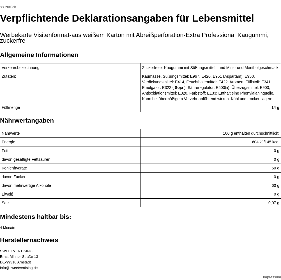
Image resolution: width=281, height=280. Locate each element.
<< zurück (8, 7)
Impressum (272, 277)
